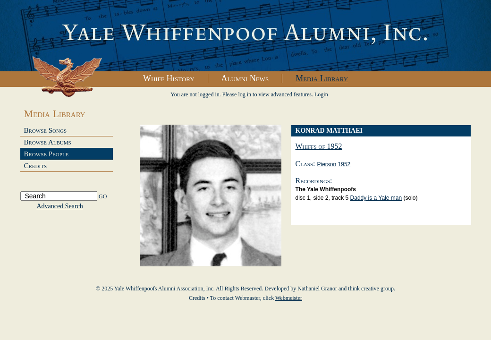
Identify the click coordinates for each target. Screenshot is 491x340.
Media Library (322, 78)
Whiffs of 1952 (319, 146)
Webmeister (288, 298)
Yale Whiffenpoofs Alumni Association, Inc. (245, 36)
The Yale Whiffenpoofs (326, 189)
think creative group (371, 288)
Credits (35, 166)
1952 (344, 164)
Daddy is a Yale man (376, 198)
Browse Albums (47, 142)
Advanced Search (60, 206)
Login (321, 94)
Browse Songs (45, 130)
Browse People (46, 154)
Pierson (327, 164)
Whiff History (169, 78)
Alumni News (245, 78)
